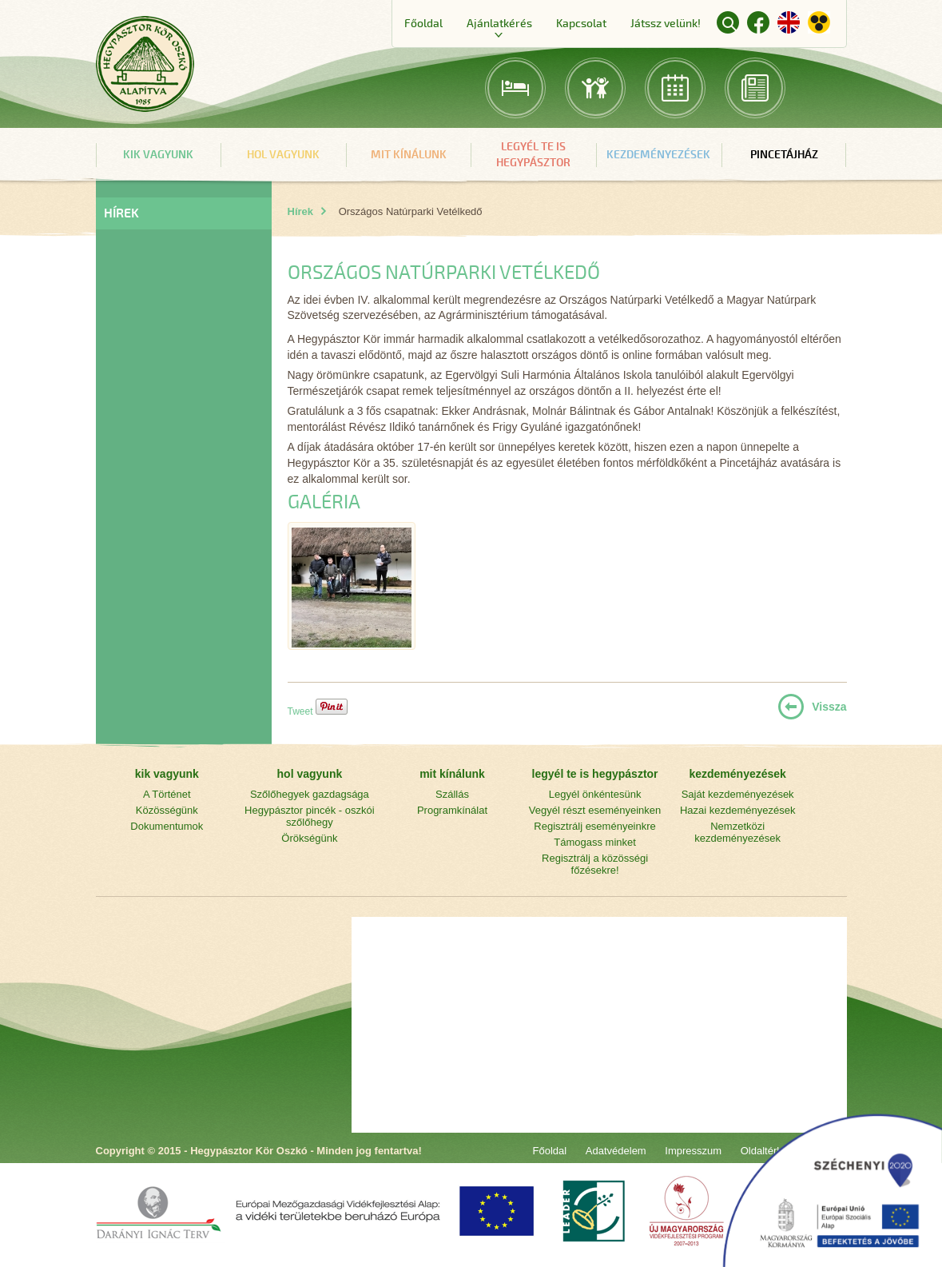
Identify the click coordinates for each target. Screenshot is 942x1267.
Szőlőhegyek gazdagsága (309, 794)
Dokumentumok (166, 826)
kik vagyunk (158, 154)
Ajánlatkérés (499, 23)
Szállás (452, 794)
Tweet (300, 711)
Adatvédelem (616, 1151)
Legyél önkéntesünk (595, 794)
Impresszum (693, 1151)
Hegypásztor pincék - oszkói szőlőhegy (309, 816)
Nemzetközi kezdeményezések (737, 832)
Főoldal (423, 23)
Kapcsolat (581, 23)
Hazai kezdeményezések (738, 810)
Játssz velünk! (665, 23)
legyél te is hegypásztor (533, 154)
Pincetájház (784, 154)
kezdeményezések (658, 154)
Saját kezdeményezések (738, 794)
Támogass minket (595, 842)
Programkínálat (452, 810)
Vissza (829, 706)
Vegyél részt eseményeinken (595, 810)
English (788, 22)
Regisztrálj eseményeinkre (594, 826)
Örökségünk (309, 838)
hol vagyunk (283, 154)
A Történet (167, 794)
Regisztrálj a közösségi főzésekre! (595, 864)
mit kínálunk (409, 154)
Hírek (301, 211)
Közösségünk (167, 810)
